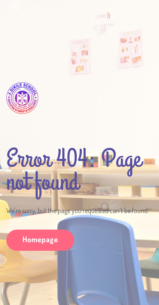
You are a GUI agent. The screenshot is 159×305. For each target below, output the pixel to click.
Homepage (40, 239)
